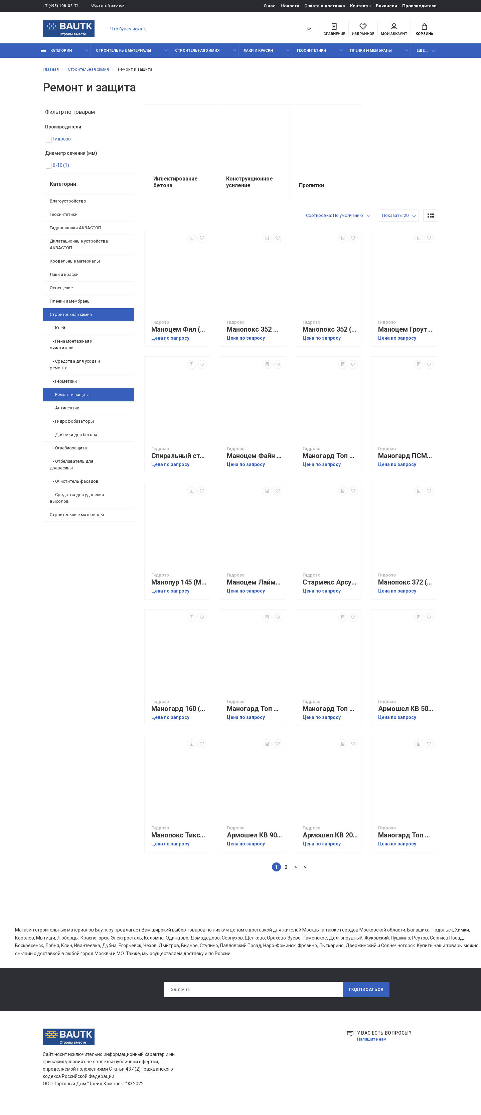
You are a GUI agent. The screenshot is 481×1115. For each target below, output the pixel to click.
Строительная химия (197, 54)
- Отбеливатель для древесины (71, 468)
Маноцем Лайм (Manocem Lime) (254, 586)
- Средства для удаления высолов (77, 501)
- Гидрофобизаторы (72, 424)
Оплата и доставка (324, 5)
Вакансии (386, 5)
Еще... (422, 54)
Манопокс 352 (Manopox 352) (330, 333)
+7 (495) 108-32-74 (61, 5)
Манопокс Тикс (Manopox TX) (179, 838)
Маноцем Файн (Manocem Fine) (254, 459)
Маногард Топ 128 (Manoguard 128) (330, 712)
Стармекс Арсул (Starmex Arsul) (330, 586)
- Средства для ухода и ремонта (75, 368)
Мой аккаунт (394, 30)
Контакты (360, 5)
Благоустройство (68, 204)
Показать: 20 (395, 218)
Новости (290, 5)
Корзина (424, 30)
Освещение (61, 291)
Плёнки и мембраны (371, 54)
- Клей (57, 331)
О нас (270, 5)
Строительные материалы (123, 54)
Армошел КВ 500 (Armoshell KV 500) (406, 712)
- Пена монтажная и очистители (71, 348)
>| (306, 870)
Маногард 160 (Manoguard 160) (179, 712)
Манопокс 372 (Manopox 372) (406, 586)
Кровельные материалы (75, 264)
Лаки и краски (258, 54)
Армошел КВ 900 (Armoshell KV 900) (254, 838)
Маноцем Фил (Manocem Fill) (179, 333)
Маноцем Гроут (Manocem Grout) (406, 333)
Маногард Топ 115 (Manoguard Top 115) (254, 712)
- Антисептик (64, 411)
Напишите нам (373, 1044)
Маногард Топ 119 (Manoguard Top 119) (406, 838)
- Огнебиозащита (68, 451)
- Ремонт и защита (70, 398)
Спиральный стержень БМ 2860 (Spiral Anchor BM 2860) (179, 459)
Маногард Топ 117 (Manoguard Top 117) (330, 459)
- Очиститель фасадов (74, 484)
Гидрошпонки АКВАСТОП (75, 231)
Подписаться (365, 994)
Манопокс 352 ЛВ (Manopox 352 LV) (254, 333)
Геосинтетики (311, 54)
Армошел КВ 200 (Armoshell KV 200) (330, 838)
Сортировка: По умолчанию (334, 218)
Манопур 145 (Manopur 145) (179, 586)
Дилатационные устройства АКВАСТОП (79, 248)
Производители (419, 5)
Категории (56, 54)
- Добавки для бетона (73, 438)
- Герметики (63, 384)
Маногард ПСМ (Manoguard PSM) (406, 459)
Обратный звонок (111, 5)
